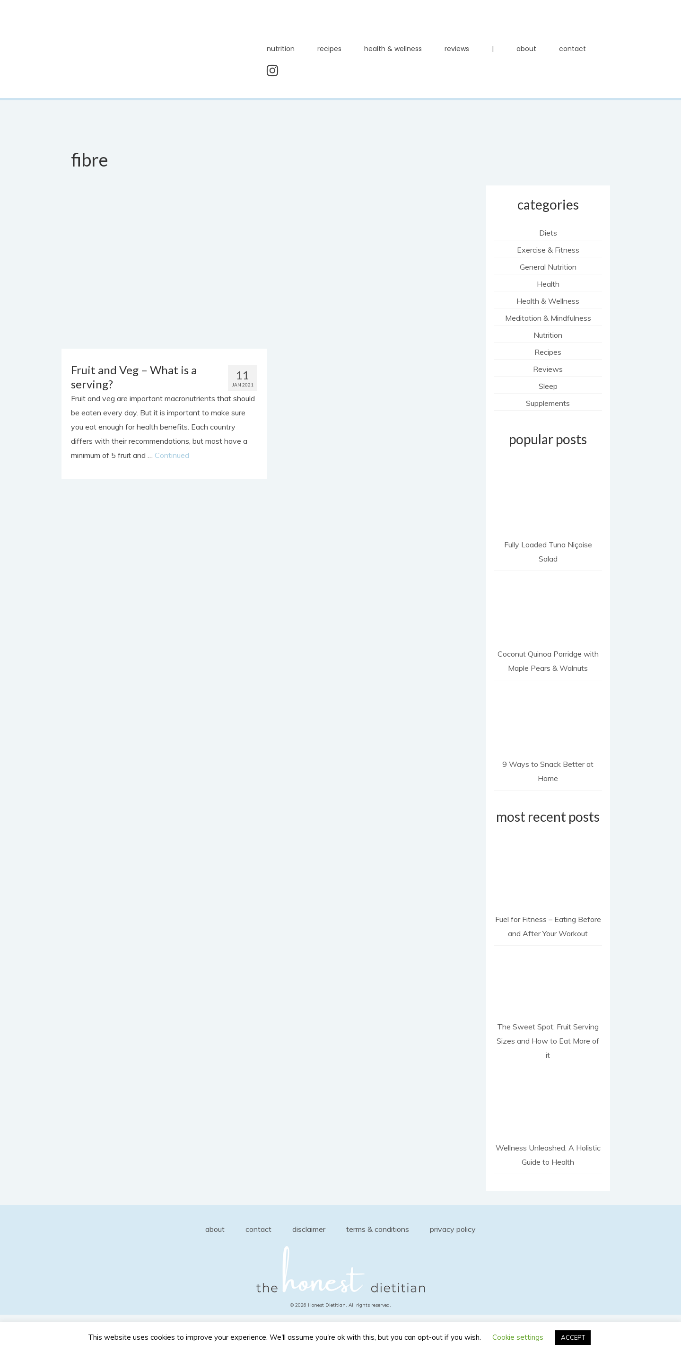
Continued (172, 455)
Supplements (548, 403)
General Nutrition (548, 267)
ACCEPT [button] (573, 1337)
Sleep (548, 386)
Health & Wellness (547, 301)
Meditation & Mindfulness (548, 318)
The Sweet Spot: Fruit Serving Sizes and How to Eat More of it (548, 1041)
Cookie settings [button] (517, 1337)
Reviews (548, 369)
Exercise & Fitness (548, 250)
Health (548, 284)
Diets (548, 232)
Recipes (547, 352)
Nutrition (547, 335)
